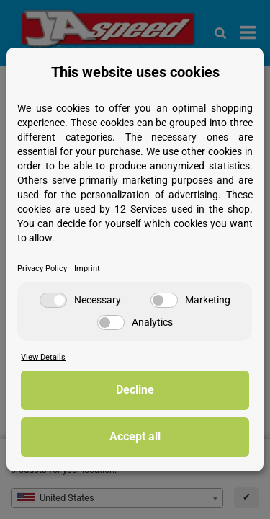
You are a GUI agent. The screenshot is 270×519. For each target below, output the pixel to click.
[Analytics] (111, 322)
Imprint (87, 268)
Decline (135, 389)
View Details (43, 357)
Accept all (135, 436)
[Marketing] (164, 300)
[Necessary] (53, 300)
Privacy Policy (42, 268)
